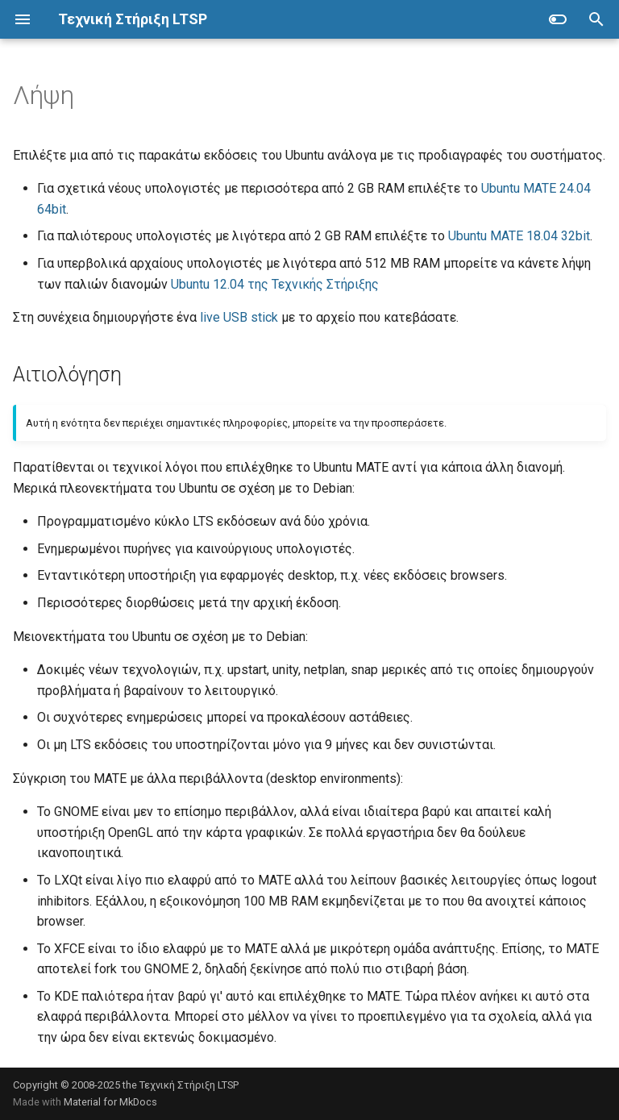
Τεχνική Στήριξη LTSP (189, 1085)
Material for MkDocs (110, 1102)
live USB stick (239, 317)
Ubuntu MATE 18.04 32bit (519, 236)
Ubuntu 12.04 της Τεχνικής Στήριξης (275, 284)
